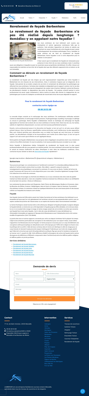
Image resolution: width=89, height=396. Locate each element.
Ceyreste (47, 349)
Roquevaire (48, 353)
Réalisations (65, 18)
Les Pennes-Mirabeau (51, 357)
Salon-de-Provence (50, 332)
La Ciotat (47, 338)
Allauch (46, 345)
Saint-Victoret (49, 351)
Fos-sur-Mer (48, 365)
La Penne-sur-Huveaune (52, 355)
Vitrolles (47, 328)
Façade (54, 17)
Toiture (31, 17)
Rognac (47, 343)
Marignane (47, 334)
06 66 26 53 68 (44, 109)
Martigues (47, 330)
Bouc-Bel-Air (48, 363)
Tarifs (74, 18)
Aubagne (47, 324)
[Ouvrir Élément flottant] (82, 391)
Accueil (22, 18)
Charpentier (43, 17)
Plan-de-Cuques (49, 347)
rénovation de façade (42, 151)
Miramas (47, 336)
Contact (83, 18)
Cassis (46, 340)
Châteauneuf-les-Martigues (53, 361)
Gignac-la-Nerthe (50, 359)
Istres (46, 326)
